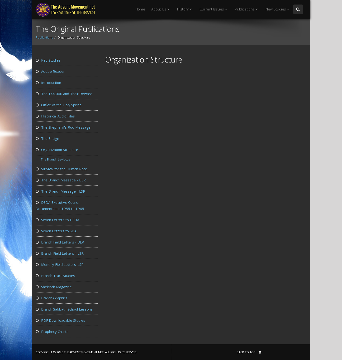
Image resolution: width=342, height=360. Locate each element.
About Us (161, 9)
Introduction (48, 82)
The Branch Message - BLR (61, 180)
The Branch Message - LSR (60, 191)
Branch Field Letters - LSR (60, 253)
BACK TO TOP (249, 352)
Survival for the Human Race (61, 168)
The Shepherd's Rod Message (63, 127)
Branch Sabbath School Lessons (64, 309)
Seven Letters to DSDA (57, 219)
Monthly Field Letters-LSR (60, 264)
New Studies (278, 9)
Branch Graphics (51, 298)
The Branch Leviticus (55, 159)
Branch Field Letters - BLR (60, 242)
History (185, 9)
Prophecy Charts (52, 331)
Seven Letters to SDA (56, 231)
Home (140, 9)
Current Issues (214, 9)
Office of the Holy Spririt (58, 104)
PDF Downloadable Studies (60, 320)
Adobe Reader (50, 71)
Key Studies (48, 60)
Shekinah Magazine (54, 286)
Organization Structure (57, 149)
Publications (247, 9)
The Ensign (47, 138)
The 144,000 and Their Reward (64, 93)
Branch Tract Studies (55, 275)
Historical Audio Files (55, 116)
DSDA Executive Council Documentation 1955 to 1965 (60, 205)
